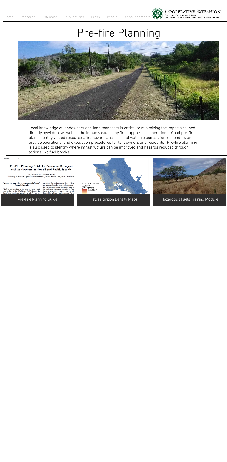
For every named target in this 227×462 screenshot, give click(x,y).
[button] (74, 17)
